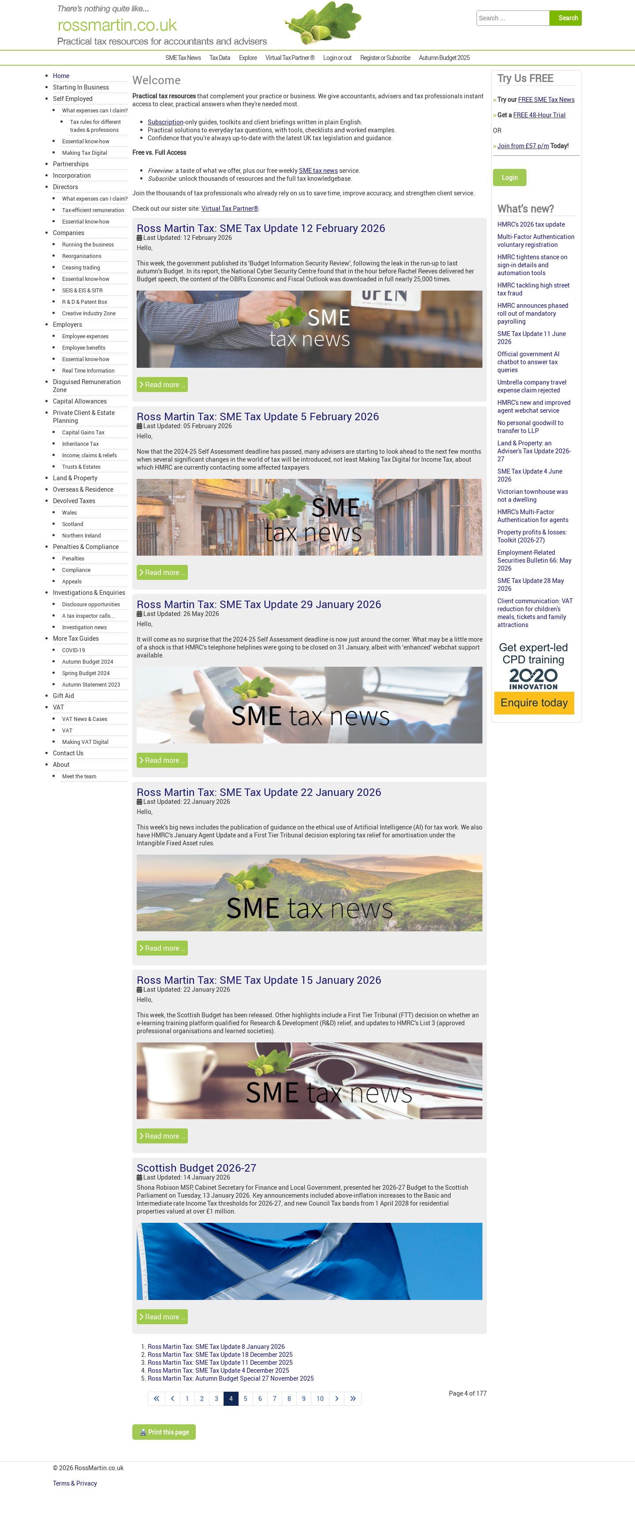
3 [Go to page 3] (216, 1398)
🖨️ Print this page (164, 1432)
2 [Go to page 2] (202, 1398)
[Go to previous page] (172, 1399)
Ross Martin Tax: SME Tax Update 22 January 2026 (259, 792)
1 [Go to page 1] (187, 1398)
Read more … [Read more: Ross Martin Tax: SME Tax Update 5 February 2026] (162, 572)
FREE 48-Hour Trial (539, 115)
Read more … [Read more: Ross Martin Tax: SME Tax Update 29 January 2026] (162, 760)
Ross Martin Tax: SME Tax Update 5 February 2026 (258, 416)
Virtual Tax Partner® (230, 208)
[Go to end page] (353, 1399)
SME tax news (318, 170)
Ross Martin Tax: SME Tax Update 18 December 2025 (220, 1354)
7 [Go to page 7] (274, 1398)
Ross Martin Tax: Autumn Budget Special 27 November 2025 (231, 1378)
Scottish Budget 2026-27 (197, 1168)
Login (510, 177)
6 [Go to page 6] (260, 1398)
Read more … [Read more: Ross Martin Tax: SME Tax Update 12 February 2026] (162, 384)
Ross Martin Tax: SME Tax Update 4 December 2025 (218, 1370)
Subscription (165, 122)
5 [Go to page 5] (245, 1398)
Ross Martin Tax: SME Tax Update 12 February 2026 (261, 228)
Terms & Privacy (75, 1483)
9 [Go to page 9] (304, 1398)
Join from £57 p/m (523, 146)
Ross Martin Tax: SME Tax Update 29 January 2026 (259, 604)
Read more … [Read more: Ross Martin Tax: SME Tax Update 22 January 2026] (162, 948)
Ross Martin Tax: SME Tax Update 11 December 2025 (220, 1362)
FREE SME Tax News (546, 99)
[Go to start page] (156, 1399)
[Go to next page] (336, 1399)
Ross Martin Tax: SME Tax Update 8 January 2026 (216, 1346)
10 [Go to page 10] (320, 1398)
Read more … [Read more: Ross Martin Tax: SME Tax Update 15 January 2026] (162, 1136)
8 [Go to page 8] (289, 1398)
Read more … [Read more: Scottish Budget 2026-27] (162, 1317)
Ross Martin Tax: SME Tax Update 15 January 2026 (259, 980)
